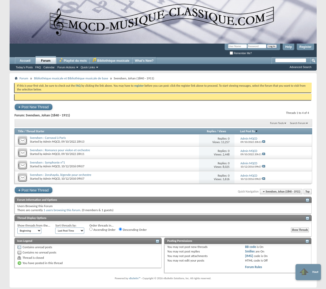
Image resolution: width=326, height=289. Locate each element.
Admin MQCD (51, 141)
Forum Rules (253, 267)
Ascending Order (102, 230)
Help (288, 47)
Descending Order (133, 230)
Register (305, 47)
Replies (211, 131)
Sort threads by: (65, 225)
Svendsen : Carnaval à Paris (48, 138)
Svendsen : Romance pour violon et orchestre (60, 150)
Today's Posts (24, 67)
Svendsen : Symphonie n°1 (47, 162)
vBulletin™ (134, 278)
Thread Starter (35, 131)
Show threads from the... (33, 225)
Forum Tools (277, 123)
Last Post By (249, 131)
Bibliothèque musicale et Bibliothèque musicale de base (71, 78)
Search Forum (298, 123)
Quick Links (88, 67)
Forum (45, 60)
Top (308, 191)
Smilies (250, 251)
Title (21, 131)
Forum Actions (66, 67)
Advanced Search (301, 67)
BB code (250, 247)
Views (222, 131)
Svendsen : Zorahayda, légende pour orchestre (61, 175)
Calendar (49, 67)
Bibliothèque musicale (110, 60)
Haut (308, 272)
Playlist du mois (73, 60)
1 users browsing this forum (61, 210)
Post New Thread (33, 107)
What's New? (144, 60)
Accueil (25, 60)
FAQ (38, 67)
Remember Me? (241, 53)
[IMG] (249, 256)
